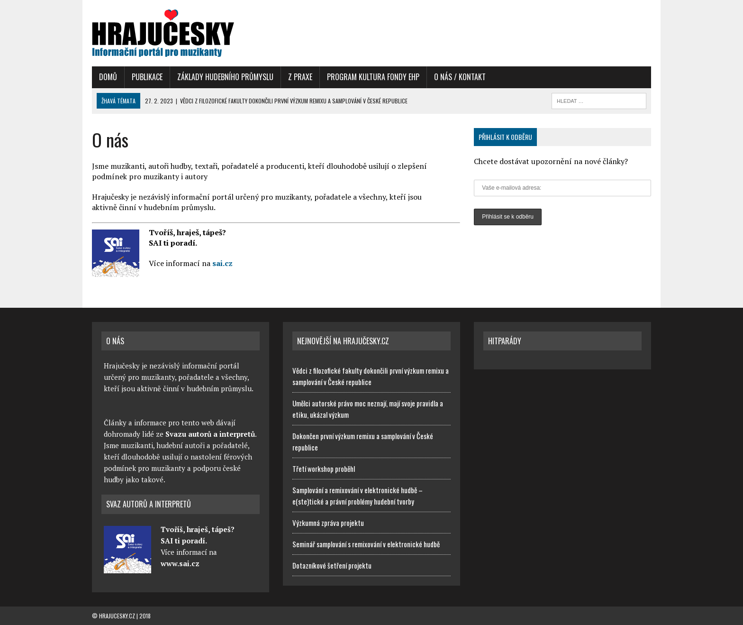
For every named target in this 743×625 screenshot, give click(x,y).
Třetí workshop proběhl (323, 468)
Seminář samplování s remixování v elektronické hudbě (366, 544)
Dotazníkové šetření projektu (332, 565)
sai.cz (222, 263)
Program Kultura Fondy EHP (373, 77)
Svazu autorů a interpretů (210, 434)
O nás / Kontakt (460, 77)
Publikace (147, 77)
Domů (108, 77)
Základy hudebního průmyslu (225, 77)
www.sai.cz (180, 563)
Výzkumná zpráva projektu (328, 522)
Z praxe (300, 77)
